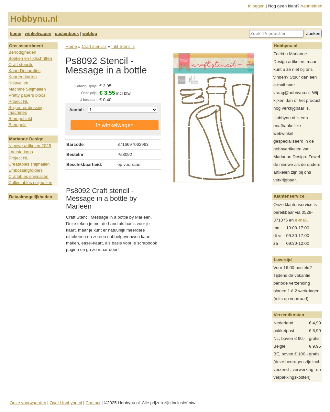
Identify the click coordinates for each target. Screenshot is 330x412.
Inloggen (256, 6)
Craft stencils (20, 64)
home (15, 33)
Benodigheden (22, 52)
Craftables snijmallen (28, 176)
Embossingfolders (25, 170)
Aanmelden (311, 6)
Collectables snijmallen (30, 182)
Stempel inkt (20, 118)
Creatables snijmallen (29, 164)
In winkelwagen (114, 125)
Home (71, 46)
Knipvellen (18, 83)
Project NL (18, 101)
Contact (92, 402)
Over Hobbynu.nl (66, 402)
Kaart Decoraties (24, 70)
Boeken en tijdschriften (30, 58)
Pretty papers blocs (26, 95)
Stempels (17, 124)
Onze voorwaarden (28, 402)
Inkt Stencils (123, 46)
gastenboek (67, 33)
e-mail (301, 220)
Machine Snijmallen (27, 89)
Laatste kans (20, 151)
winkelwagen (38, 33)
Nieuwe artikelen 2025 (29, 145)
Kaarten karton (22, 76)
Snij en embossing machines (26, 110)
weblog (89, 33)
